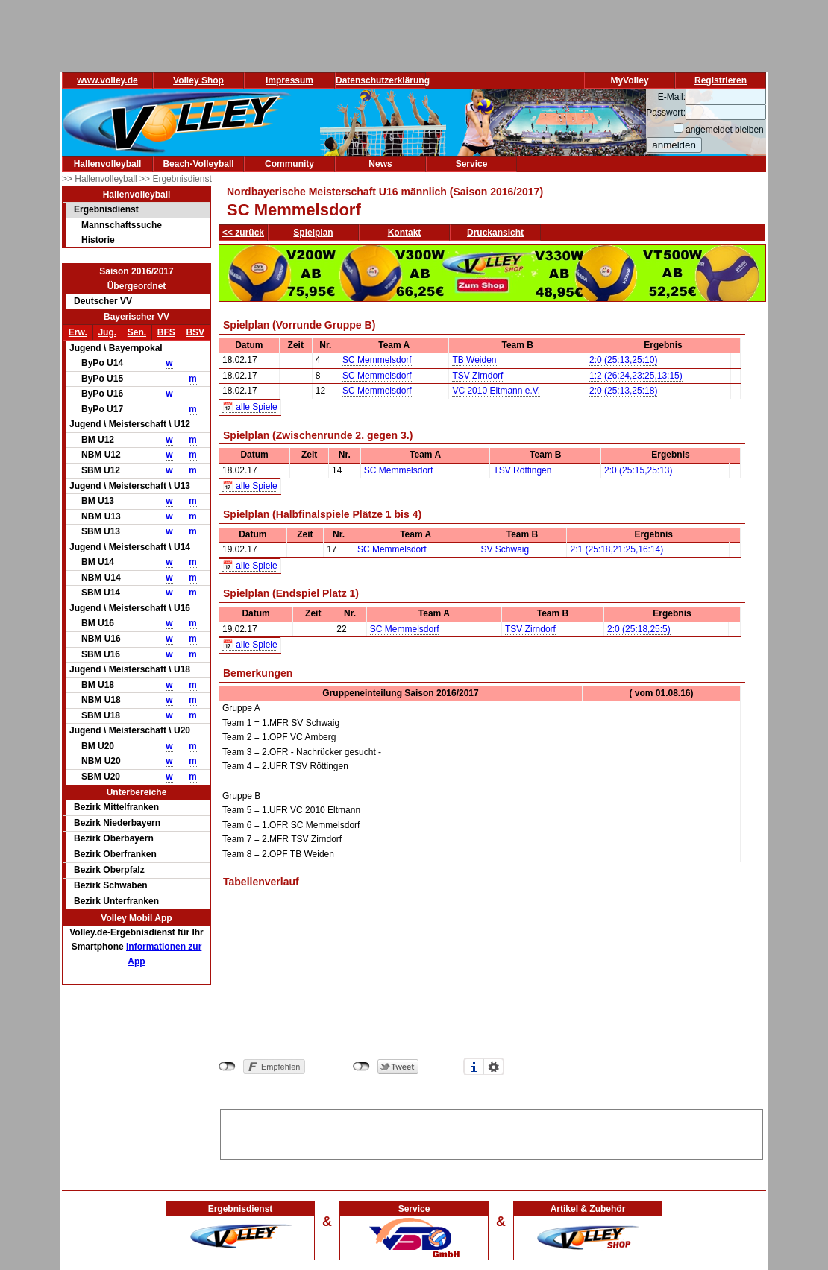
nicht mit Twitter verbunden (361, 1066)
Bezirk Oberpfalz (109, 870)
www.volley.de (107, 80)
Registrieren (720, 80)
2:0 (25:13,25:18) (623, 390)
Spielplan (313, 232)
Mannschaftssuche (121, 225)
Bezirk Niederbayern (117, 823)
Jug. (107, 332)
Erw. (78, 332)
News (380, 164)
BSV (195, 332)
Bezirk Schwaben (111, 885)
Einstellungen (493, 1066)
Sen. (137, 332)
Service (472, 164)
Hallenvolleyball (108, 164)
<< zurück (243, 232)
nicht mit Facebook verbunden (227, 1066)
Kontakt (404, 232)
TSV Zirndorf (477, 375)
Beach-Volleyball (198, 164)
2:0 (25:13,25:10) (623, 360)
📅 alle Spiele (249, 407)
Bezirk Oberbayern (114, 838)
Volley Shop (198, 80)
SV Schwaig (504, 549)
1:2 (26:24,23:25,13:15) (636, 375)
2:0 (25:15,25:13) (638, 470)
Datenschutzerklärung (383, 80)
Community (289, 164)
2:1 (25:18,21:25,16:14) (616, 549)
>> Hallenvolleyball (100, 179)
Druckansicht (495, 232)
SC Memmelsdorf (377, 360)
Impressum (289, 80)
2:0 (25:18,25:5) (639, 629)
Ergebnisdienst (106, 209)
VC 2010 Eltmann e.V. (496, 390)
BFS (166, 332)
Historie (98, 240)
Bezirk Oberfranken (115, 854)
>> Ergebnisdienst (175, 179)
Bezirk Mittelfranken (116, 807)
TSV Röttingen (522, 470)
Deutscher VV (103, 301)
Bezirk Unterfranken (116, 901)
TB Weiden (474, 360)
